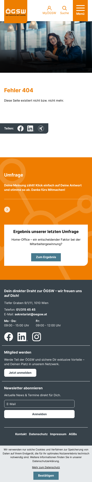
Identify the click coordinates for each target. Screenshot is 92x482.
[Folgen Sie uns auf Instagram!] (36, 336)
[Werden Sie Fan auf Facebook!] (8, 336)
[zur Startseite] (15, 11)
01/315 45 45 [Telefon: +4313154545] (26, 309)
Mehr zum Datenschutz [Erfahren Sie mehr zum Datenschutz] (46, 467)
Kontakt (21, 434)
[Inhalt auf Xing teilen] (41, 128)
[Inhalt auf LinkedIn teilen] (30, 128)
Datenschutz (38, 434)
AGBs (73, 434)
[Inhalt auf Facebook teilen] (20, 128)
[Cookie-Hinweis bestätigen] (46, 476)
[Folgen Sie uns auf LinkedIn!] (22, 336)
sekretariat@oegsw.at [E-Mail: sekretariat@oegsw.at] (31, 314)
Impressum (58, 434)
